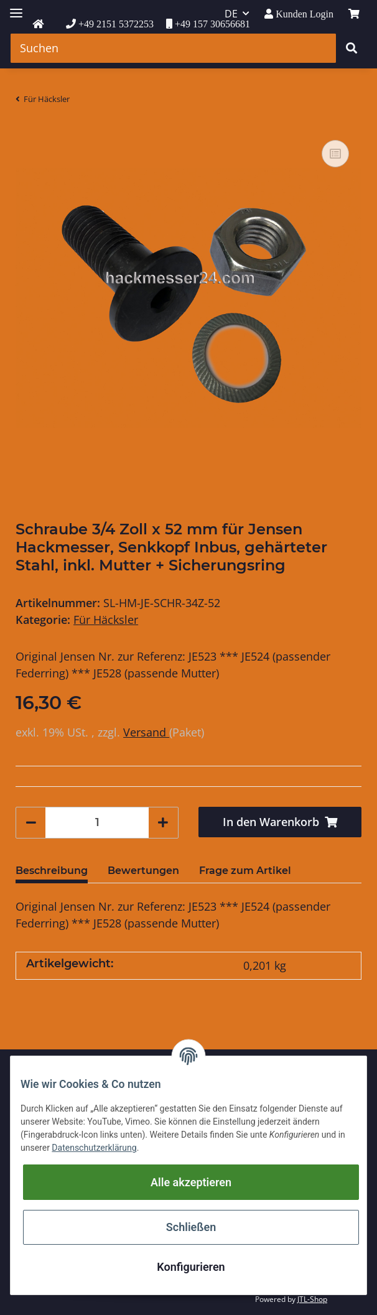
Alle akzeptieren (191, 1182)
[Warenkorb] (354, 13)
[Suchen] (173, 48)
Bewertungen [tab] (143, 870)
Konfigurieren (191, 1266)
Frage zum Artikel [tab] (245, 870)
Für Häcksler (105, 619)
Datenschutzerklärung (94, 1148)
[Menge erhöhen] (163, 822)
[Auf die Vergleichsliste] (335, 153)
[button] (299, 14)
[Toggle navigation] (16, 8)
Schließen (191, 1227)
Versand (146, 732)
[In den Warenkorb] (279, 822)
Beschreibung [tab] (52, 870)
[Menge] (97, 822)
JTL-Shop (312, 1299)
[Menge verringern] (31, 822)
